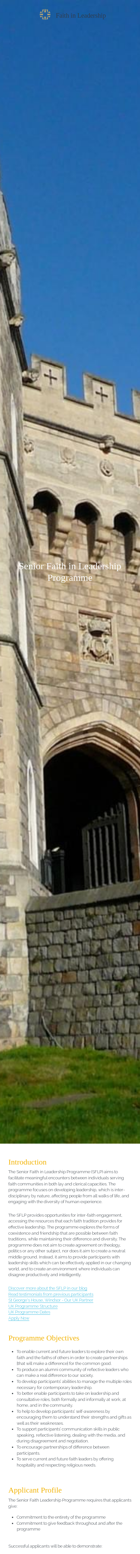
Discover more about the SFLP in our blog (47, 1288)
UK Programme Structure (33, 1306)
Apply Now (18, 1318)
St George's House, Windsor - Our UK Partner (50, 1300)
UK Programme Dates (29, 1312)
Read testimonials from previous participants (50, 1294)
